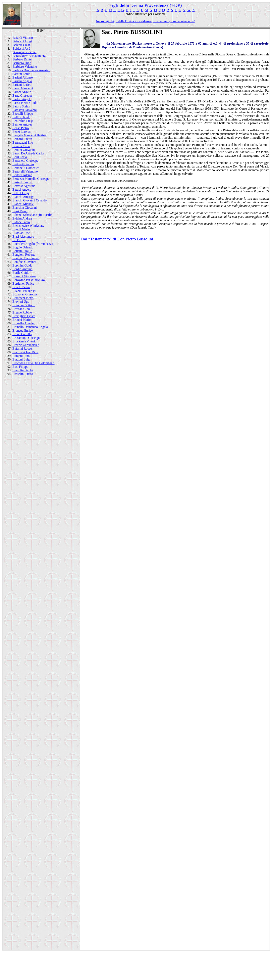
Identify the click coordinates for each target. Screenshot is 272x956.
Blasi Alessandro (23, 236)
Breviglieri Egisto (23, 316)
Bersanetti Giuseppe (25, 160)
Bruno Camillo (22, 334)
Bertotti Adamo (22, 175)
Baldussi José (21, 48)
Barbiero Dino (22, 63)
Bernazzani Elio (22, 142)
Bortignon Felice (23, 283)
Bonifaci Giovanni (24, 262)
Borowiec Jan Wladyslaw (28, 280)
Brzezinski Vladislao (25, 345)
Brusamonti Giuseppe (26, 337)
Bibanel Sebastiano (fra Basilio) (33, 215)
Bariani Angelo (22, 81)
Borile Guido (20, 272)
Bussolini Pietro (22, 374)
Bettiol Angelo (21, 189)
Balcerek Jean (22, 45)
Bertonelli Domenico (26, 168)
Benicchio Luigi (22, 121)
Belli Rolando (21, 117)
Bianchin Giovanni (24, 207)
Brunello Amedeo (23, 323)
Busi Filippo (20, 366)
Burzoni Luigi (21, 359)
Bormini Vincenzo (24, 276)
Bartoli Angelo (22, 99)
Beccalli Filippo (22, 113)
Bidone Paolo (21, 222)
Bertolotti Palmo (23, 164)
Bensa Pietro (20, 128)
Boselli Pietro (21, 287)
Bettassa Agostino (24, 186)
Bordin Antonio (22, 269)
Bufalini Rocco (22, 348)
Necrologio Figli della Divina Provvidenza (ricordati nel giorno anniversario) (145, 21)
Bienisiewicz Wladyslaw (28, 225)
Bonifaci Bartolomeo (26, 258)
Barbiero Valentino (25, 66)
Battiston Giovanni (24, 110)
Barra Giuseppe (22, 95)
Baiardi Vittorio (23, 37)
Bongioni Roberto (24, 254)
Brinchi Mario (21, 319)
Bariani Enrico (21, 84)
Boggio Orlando (22, 247)
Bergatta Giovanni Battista (29, 135)
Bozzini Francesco (24, 290)
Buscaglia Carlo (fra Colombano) (33, 363)
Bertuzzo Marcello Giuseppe (30, 178)
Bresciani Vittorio (23, 305)
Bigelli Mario (21, 229)
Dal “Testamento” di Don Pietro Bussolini (117, 239)
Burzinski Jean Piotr (25, 352)
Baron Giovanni (22, 88)
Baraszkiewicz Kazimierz (29, 55)
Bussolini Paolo (22, 370)
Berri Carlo (19, 157)
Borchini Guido (22, 265)
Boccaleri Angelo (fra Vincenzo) (33, 243)
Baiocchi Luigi (22, 41)
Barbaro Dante (22, 59)
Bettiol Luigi (20, 193)
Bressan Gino (21, 308)
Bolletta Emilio (22, 251)
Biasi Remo (20, 211)
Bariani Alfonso (22, 77)
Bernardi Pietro (22, 139)
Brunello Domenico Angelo (30, 327)
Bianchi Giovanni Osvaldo (29, 200)
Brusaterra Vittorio (24, 341)
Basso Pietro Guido (24, 102)
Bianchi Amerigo (23, 196)
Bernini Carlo (21, 146)
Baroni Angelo (21, 92)
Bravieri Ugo (20, 301)
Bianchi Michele (23, 204)
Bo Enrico (18, 240)
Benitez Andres (22, 124)
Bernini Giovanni (23, 149)
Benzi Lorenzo (22, 131)
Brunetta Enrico (22, 330)
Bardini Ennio (21, 74)
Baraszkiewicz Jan (25, 52)
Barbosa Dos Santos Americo (31, 70)
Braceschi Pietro (23, 298)
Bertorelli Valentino (25, 171)
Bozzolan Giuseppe (25, 294)
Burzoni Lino (21, 355)
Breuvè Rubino (22, 312)
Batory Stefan (21, 106)
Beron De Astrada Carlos (28, 153)
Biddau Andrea (22, 218)
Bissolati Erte (21, 233)
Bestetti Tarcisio (22, 182)
